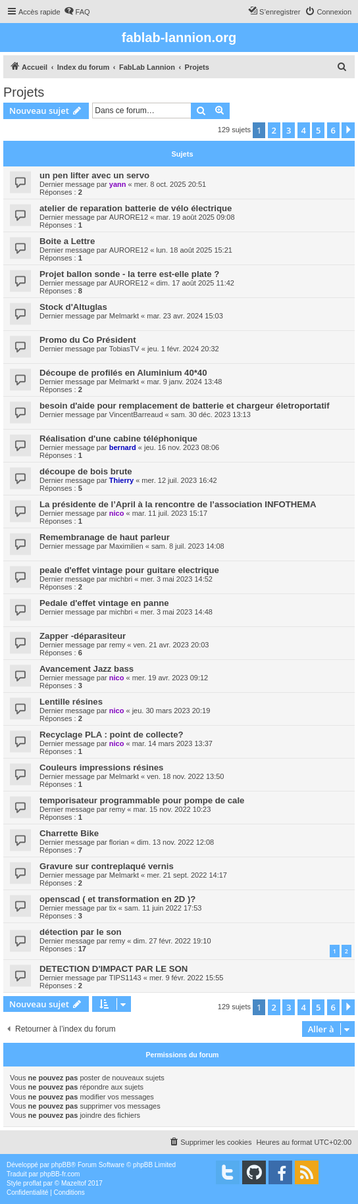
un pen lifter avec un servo (94, 175)
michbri (120, 579)
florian (119, 842)
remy (117, 645)
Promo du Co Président (87, 340)
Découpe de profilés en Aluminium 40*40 (123, 373)
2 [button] (274, 130)
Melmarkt (124, 316)
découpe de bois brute (85, 471)
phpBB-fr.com (60, 1174)
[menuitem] (77, 12)
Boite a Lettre (67, 241)
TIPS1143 (125, 978)
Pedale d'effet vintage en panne (104, 603)
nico (116, 513)
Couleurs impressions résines (101, 767)
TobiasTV (124, 349)
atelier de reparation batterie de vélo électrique (135, 208)
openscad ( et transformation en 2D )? (117, 899)
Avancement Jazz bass (86, 669)
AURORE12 (128, 217)
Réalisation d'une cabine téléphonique (118, 438)
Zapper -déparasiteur (82, 636)
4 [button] (303, 130)
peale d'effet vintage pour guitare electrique (129, 570)
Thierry (121, 480)
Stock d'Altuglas (73, 307)
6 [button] (333, 130)
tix (112, 908)
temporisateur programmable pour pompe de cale (141, 800)
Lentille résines (71, 702)
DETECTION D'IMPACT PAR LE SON (113, 969)
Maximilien (126, 546)
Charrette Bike (69, 833)
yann (117, 184)
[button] (348, 130)
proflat (32, 1183)
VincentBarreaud (136, 414)
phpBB (61, 1164)
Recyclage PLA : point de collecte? (111, 735)
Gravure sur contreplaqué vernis (106, 866)
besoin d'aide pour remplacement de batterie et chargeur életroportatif (184, 406)
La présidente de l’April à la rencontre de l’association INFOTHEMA (178, 504)
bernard (122, 447)
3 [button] (288, 130)
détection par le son (80, 932)
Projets (23, 92)
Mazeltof (73, 1183)
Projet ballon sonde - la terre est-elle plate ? (129, 274)
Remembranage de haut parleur (104, 537)
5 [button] (318, 130)
